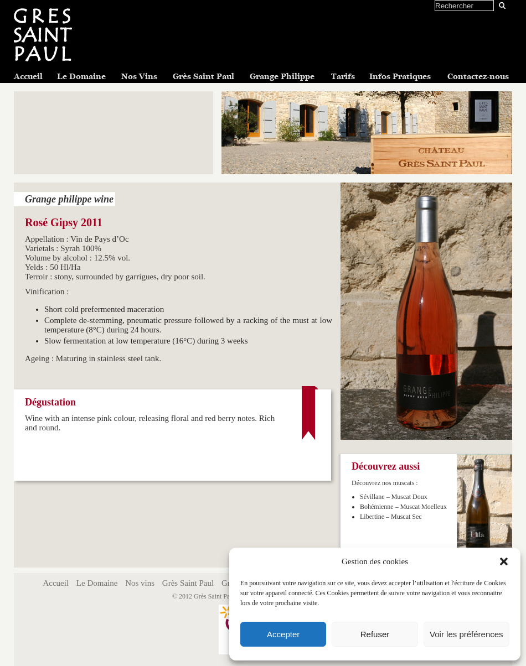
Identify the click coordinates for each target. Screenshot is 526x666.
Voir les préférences (466, 634)
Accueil (28, 76)
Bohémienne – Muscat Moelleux (403, 507)
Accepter (283, 634)
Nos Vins (139, 76)
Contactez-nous (478, 76)
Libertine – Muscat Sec (391, 517)
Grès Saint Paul (203, 76)
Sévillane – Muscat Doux (393, 497)
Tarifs (343, 76)
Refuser (375, 634)
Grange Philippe (282, 76)
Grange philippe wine (69, 199)
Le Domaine (81, 76)
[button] (503, 561)
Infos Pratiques (400, 76)
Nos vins (139, 583)
